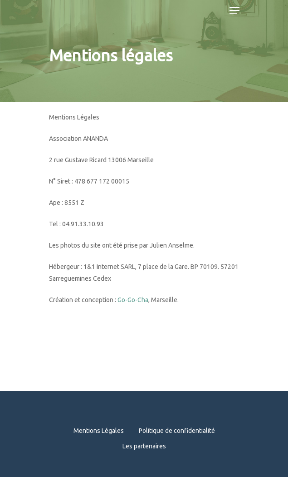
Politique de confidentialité (177, 430)
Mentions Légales (98, 430)
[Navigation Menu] (234, 10)
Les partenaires (144, 446)
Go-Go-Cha (132, 299)
